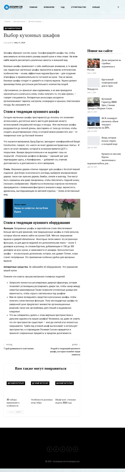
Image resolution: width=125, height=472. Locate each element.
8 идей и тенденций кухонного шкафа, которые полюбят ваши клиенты (65, 351)
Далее (19, 412)
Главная (33, 7)
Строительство (78, 7)
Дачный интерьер (13, 28)
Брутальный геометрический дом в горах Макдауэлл (102, 84)
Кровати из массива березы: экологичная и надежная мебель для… (104, 158)
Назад (11, 412)
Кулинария (49, 7)
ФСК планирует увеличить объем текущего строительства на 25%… (102, 123)
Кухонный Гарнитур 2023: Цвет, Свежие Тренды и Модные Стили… (102, 103)
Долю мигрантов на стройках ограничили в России (104, 64)
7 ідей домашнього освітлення (19, 348)
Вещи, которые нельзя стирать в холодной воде (110, 141)
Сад (63, 7)
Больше (96, 7)
